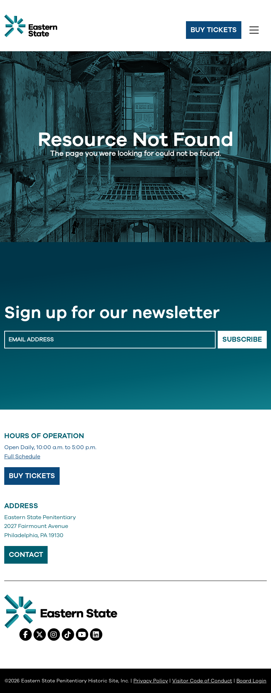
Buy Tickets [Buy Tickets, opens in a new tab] (32, 476)
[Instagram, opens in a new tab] (54, 634)
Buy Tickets (214, 30)
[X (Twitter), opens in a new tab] (40, 634)
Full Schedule (22, 456)
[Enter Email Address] (110, 339)
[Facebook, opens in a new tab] (25, 634)
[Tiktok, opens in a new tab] (68, 634)
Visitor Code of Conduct (202, 680)
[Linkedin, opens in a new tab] (96, 634)
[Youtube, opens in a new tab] (82, 634)
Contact (26, 554)
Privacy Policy (150, 680)
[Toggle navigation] (254, 30)
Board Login (251, 680)
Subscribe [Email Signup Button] (242, 339)
